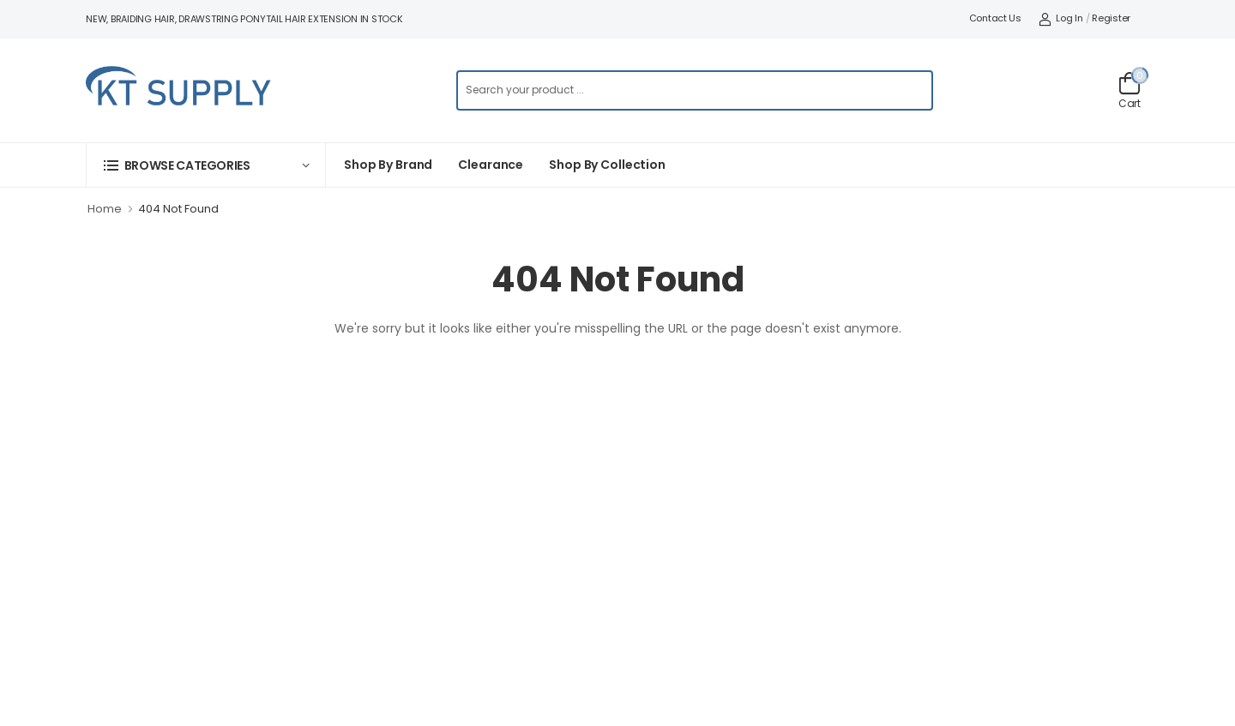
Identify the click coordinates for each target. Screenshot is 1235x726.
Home (104, 209)
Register (1111, 18)
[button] (206, 165)
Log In (1061, 18)
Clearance (490, 164)
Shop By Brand (388, 164)
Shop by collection (607, 164)
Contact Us (995, 18)
